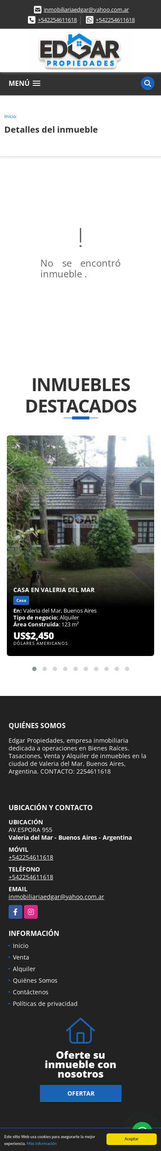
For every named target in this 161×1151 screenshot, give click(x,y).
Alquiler (24, 969)
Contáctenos (31, 992)
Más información (42, 1144)
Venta (21, 957)
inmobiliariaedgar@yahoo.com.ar (86, 9)
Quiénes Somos (35, 980)
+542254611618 (57, 20)
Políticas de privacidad (45, 1003)
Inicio (10, 116)
